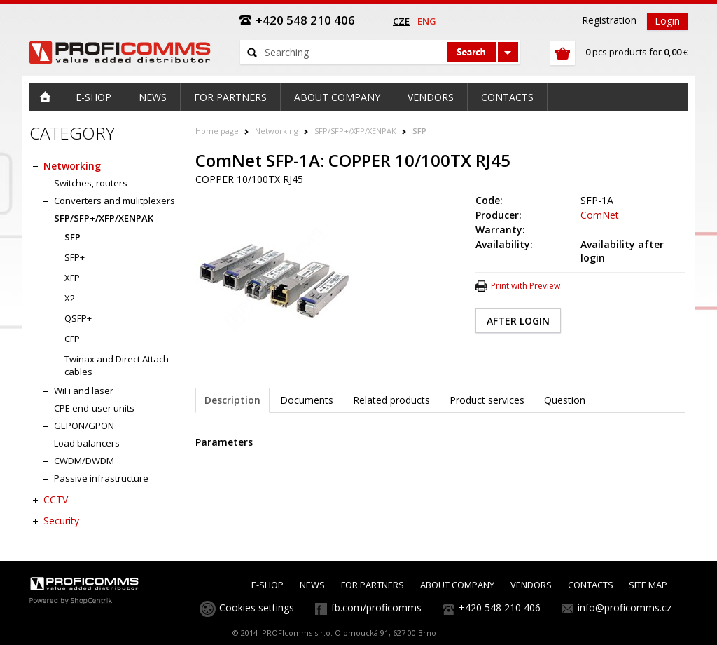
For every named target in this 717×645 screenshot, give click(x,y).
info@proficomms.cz (624, 607)
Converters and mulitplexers (114, 200)
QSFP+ (78, 318)
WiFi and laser (83, 390)
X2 (69, 298)
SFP (419, 130)
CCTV (55, 499)
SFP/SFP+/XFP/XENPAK (355, 130)
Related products (391, 400)
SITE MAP (648, 584)
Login (667, 20)
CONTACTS (590, 584)
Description (232, 400)
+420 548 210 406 (500, 607)
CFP (72, 338)
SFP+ (74, 257)
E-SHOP (267, 584)
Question (564, 400)
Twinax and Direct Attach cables (116, 365)
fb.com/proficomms (376, 607)
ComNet (599, 215)
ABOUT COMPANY (457, 584)
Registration (609, 20)
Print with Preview (525, 286)
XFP (72, 277)
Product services (487, 400)
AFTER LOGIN (518, 320)
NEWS (312, 584)
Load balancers (87, 443)
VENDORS (531, 584)
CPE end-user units (94, 408)
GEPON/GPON (84, 425)
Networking (276, 130)
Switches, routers (90, 183)
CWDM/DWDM (84, 460)
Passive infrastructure (101, 478)
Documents (306, 400)
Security (61, 520)
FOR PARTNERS (372, 584)
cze (401, 21)
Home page (217, 130)
